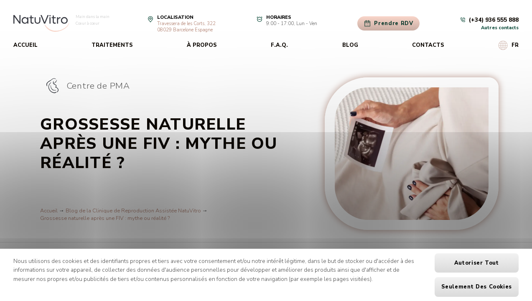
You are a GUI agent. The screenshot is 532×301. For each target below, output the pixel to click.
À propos (202, 45)
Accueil (25, 45)
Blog (350, 45)
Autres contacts (500, 28)
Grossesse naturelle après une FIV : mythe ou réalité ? (105, 218)
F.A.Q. (279, 45)
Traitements (112, 45)
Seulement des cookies (476, 287)
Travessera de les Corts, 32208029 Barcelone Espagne (186, 26)
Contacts (428, 45)
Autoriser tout (476, 263)
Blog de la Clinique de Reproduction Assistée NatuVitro (133, 210)
